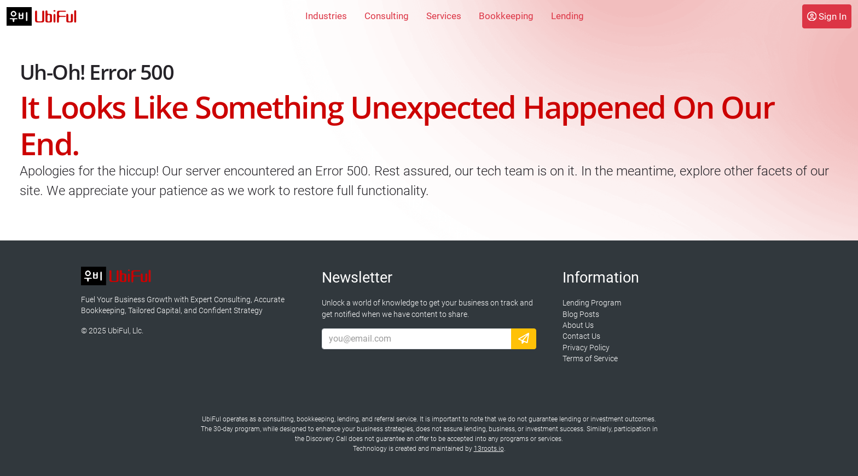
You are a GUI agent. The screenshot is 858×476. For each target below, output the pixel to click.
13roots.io (489, 449)
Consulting (386, 15)
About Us (578, 325)
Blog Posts (581, 314)
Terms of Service (590, 358)
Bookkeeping (506, 15)
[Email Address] (417, 338)
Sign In (827, 16)
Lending (567, 15)
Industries (326, 15)
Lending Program (592, 302)
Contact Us (581, 336)
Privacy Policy (586, 347)
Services (443, 15)
